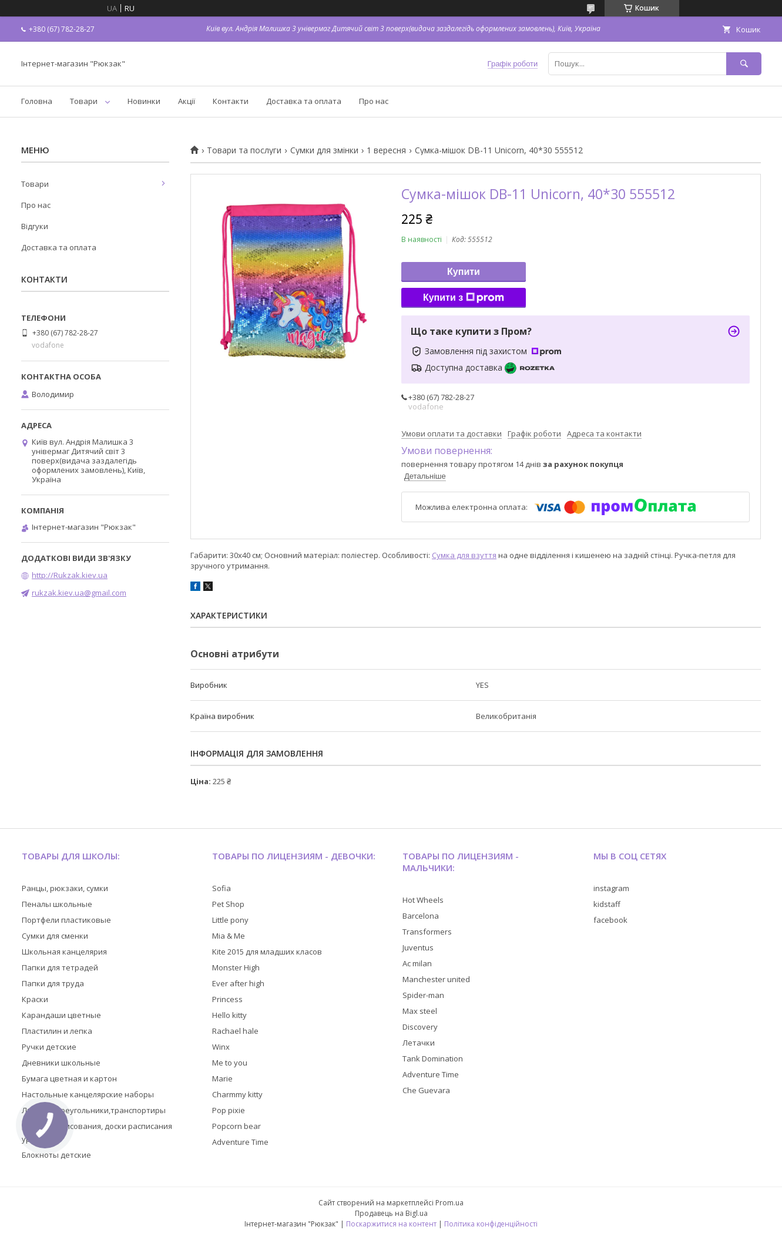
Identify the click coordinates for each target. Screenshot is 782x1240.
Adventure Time (240, 1142)
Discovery (420, 1026)
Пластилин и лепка (57, 1031)
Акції (186, 101)
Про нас (373, 101)
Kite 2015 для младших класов (267, 951)
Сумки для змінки (324, 150)
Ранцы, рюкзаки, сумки (65, 888)
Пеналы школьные (57, 904)
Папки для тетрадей (60, 967)
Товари (84, 101)
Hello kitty (229, 1015)
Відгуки (34, 226)
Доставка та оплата (303, 101)
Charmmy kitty (237, 1094)
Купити (463, 272)
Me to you (229, 1062)
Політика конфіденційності (491, 1224)
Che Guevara (426, 1090)
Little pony (230, 920)
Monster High (236, 967)
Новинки (143, 101)
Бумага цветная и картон (69, 1078)
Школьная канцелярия (64, 951)
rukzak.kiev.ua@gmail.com (79, 592)
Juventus (418, 947)
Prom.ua (449, 1203)
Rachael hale (235, 1031)
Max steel (419, 1011)
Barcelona (420, 915)
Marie (222, 1078)
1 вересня (386, 150)
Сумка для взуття (464, 555)
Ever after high (238, 983)
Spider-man (423, 995)
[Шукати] (743, 63)
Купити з (463, 298)
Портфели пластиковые (66, 920)
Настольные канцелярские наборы (88, 1094)
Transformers (427, 931)
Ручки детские (49, 1046)
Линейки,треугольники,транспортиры (94, 1110)
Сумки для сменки (55, 935)
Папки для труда (53, 983)
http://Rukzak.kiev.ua (70, 575)
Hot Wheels (423, 900)
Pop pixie (228, 1110)
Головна (36, 101)
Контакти (231, 101)
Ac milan (417, 963)
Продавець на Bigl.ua (391, 1213)
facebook (610, 920)
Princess (227, 999)
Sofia (221, 888)
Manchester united (436, 979)
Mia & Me (228, 935)
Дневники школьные (61, 1062)
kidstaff (606, 904)
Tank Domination (432, 1058)
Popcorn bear (236, 1126)
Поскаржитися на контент (391, 1224)
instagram (611, 888)
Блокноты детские (56, 1155)
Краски (35, 999)
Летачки (418, 1042)
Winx (221, 1046)
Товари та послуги (244, 150)
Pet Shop (228, 904)
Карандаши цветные (61, 1015)
